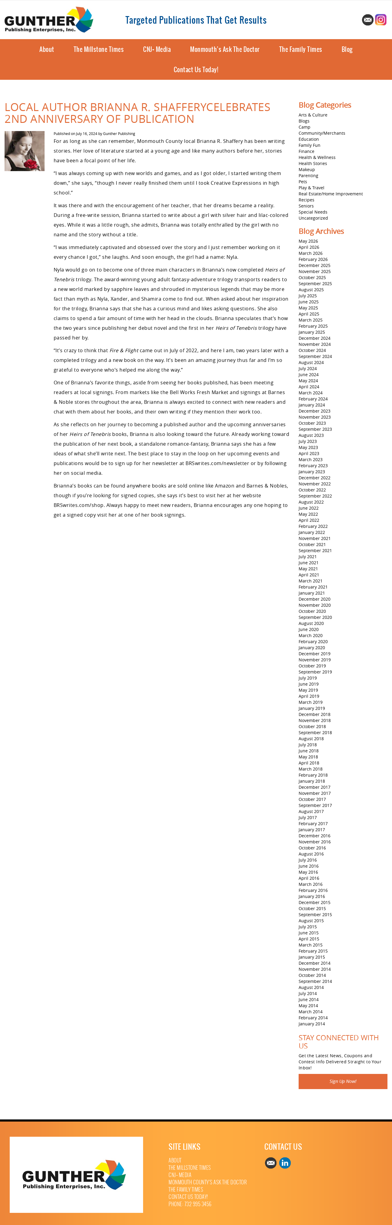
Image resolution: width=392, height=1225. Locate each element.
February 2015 (313, 951)
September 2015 (315, 914)
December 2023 (314, 411)
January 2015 (312, 957)
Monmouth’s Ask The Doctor (225, 49)
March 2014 (311, 1011)
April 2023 (309, 453)
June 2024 (309, 374)
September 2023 (315, 429)
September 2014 (315, 981)
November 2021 (315, 538)
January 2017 (312, 829)
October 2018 (312, 726)
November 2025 (315, 271)
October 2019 (312, 666)
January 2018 (312, 781)
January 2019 (312, 708)
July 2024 (308, 368)
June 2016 (309, 866)
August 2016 (311, 854)
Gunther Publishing (119, 133)
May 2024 (308, 380)
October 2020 (312, 611)
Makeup (307, 169)
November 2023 (315, 417)
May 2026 (308, 241)
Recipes (306, 200)
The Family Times (300, 49)
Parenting (308, 175)
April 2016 (309, 878)
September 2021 (315, 550)
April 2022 (309, 520)
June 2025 (309, 302)
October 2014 (312, 975)
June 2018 (309, 751)
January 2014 (312, 1024)
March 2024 (311, 393)
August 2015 (311, 920)
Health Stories (313, 163)
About (46, 49)
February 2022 (313, 526)
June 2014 (309, 999)
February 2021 (313, 587)
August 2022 (311, 502)
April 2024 (309, 387)
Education (309, 139)
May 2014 (308, 1005)
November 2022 (315, 484)
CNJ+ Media (157, 49)
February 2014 (313, 1018)
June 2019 (309, 684)
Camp (304, 127)
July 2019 (308, 678)
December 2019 (314, 653)
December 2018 (314, 714)
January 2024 (312, 405)
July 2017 (308, 817)
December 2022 (314, 478)
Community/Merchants (322, 133)
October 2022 (312, 490)
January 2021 (312, 593)
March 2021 (311, 581)
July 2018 (308, 744)
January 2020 (312, 647)
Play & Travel (311, 188)
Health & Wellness (317, 157)
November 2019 (315, 660)
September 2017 (315, 805)
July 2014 (308, 993)
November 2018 (315, 720)
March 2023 (311, 459)
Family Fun (309, 145)
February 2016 (313, 890)
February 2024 (313, 399)
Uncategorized (313, 218)
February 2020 (313, 641)
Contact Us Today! (196, 69)
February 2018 (313, 775)
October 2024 (312, 350)
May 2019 (308, 690)
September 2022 (315, 496)
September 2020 (315, 617)
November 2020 (315, 605)
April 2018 (309, 763)
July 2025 (308, 296)
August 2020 (311, 623)
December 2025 (314, 265)
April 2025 (309, 314)
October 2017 (312, 799)
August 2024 (311, 362)
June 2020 (309, 629)
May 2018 (308, 757)
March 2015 (311, 945)
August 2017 (311, 811)
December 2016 (314, 836)
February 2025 (313, 326)
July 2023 (308, 441)
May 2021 (308, 569)
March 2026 (311, 253)
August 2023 (311, 435)
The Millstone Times (99, 49)
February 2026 (313, 259)
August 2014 (311, 987)
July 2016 (308, 860)
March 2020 (311, 635)
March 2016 (311, 884)
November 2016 (315, 842)
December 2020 (314, 599)
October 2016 (312, 848)
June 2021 (309, 562)
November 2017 (315, 793)
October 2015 (312, 908)
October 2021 (312, 544)
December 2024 (314, 338)
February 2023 (313, 465)
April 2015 (309, 939)
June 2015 (309, 933)
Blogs (304, 121)
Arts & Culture (313, 115)
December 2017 (314, 787)
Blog (347, 49)
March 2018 (311, 769)
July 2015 (308, 927)
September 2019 (315, 672)
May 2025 (308, 308)
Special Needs (313, 212)
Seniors (306, 206)
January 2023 (312, 471)
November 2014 (315, 969)
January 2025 (312, 332)
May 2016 (308, 872)
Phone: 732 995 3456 (190, 1204)
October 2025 (312, 277)
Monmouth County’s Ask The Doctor (208, 1182)
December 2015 (314, 902)
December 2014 (314, 963)
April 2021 (309, 575)
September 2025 (315, 283)
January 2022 (312, 532)
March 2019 (311, 702)
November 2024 (315, 344)
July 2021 (308, 556)
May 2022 (308, 514)
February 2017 (313, 823)
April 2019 (309, 696)
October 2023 (312, 423)
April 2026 (309, 247)
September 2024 (315, 356)
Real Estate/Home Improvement (331, 194)
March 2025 (311, 320)
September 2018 (315, 732)
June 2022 (309, 508)
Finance (306, 151)
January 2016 (312, 896)
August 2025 (311, 289)
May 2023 (308, 447)
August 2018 (311, 738)
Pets (303, 181)
